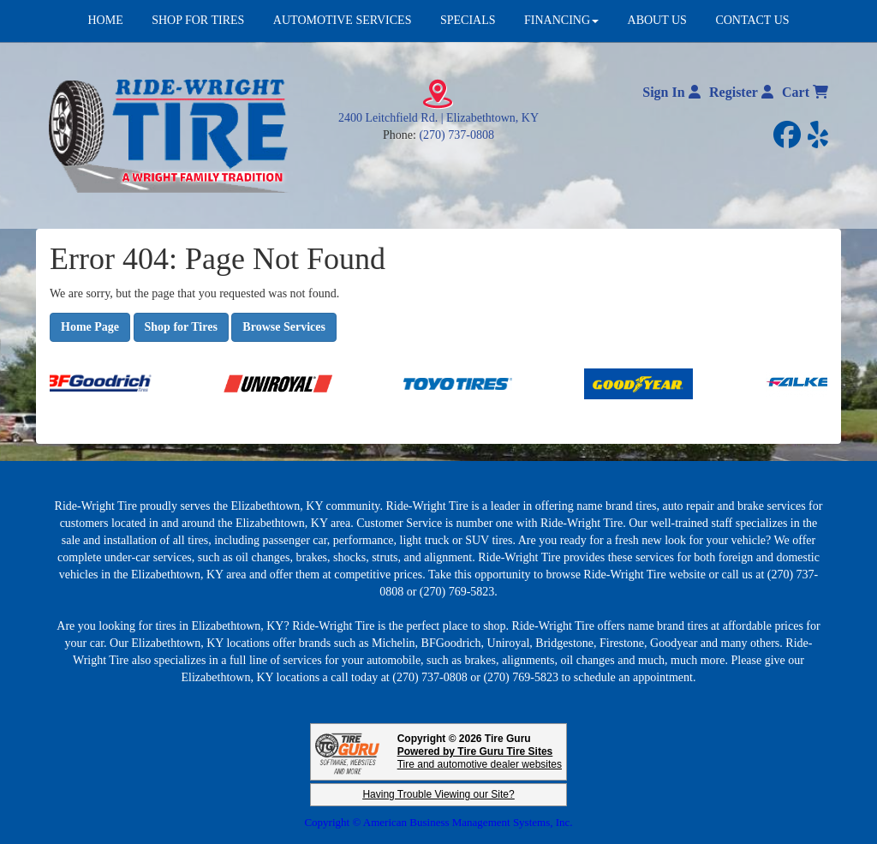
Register (741, 92)
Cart (805, 92)
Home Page (90, 326)
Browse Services (283, 326)
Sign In (671, 92)
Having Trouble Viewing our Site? (438, 794)
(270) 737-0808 (456, 135)
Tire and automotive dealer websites (479, 757)
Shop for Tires (181, 326)
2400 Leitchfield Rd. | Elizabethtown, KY (438, 117)
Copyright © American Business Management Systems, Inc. (438, 822)
